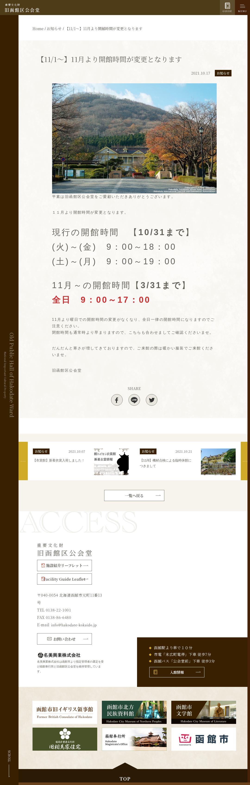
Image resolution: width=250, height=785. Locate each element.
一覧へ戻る (134, 495)
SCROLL (9, 756)
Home (38, 28)
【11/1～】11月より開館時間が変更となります (103, 28)
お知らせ (54, 28)
